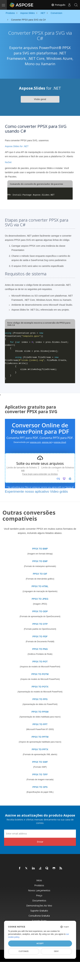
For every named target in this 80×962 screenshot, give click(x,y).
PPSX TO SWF (40, 762)
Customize (24, 951)
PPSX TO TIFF (40, 774)
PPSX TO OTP (40, 624)
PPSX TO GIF (40, 573)
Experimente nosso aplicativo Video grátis (36, 491)
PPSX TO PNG (40, 649)
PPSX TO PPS (40, 699)
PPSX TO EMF (40, 561)
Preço (39, 895)
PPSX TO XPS (40, 787)
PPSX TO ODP (40, 611)
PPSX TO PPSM (40, 711)
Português (58, 4)
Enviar (40, 841)
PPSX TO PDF (40, 636)
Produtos (39, 885)
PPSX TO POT (40, 661)
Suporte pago (39, 920)
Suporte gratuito (39, 910)
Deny (56, 951)
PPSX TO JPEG (40, 599)
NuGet (8, 162)
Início (39, 880)
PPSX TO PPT (40, 724)
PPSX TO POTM (40, 674)
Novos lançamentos (39, 890)
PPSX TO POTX (40, 686)
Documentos (39, 900)
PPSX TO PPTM (40, 737)
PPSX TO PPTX (40, 749)
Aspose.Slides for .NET (17, 146)
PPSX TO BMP (40, 548)
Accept (39, 943)
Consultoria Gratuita (39, 915)
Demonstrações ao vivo (39, 905)
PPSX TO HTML (40, 586)
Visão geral (40, 99)
